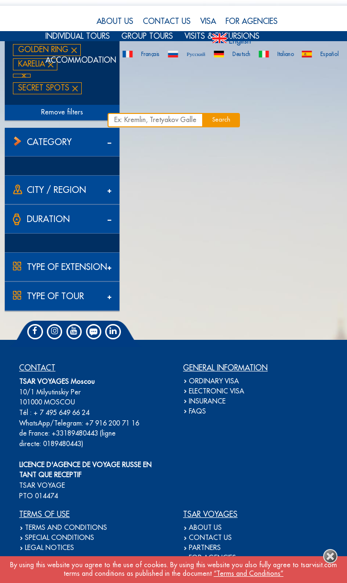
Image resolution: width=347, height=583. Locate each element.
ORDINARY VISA (214, 381)
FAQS (197, 411)
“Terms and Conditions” (248, 574)
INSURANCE (207, 401)
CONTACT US (167, 21)
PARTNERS (205, 548)
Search (221, 120)
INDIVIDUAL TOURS (77, 36)
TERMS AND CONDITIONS (66, 528)
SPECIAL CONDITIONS (59, 538)
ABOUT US (115, 21)
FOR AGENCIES (252, 21)
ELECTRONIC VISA (216, 391)
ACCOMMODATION (80, 60)
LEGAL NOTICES (49, 548)
